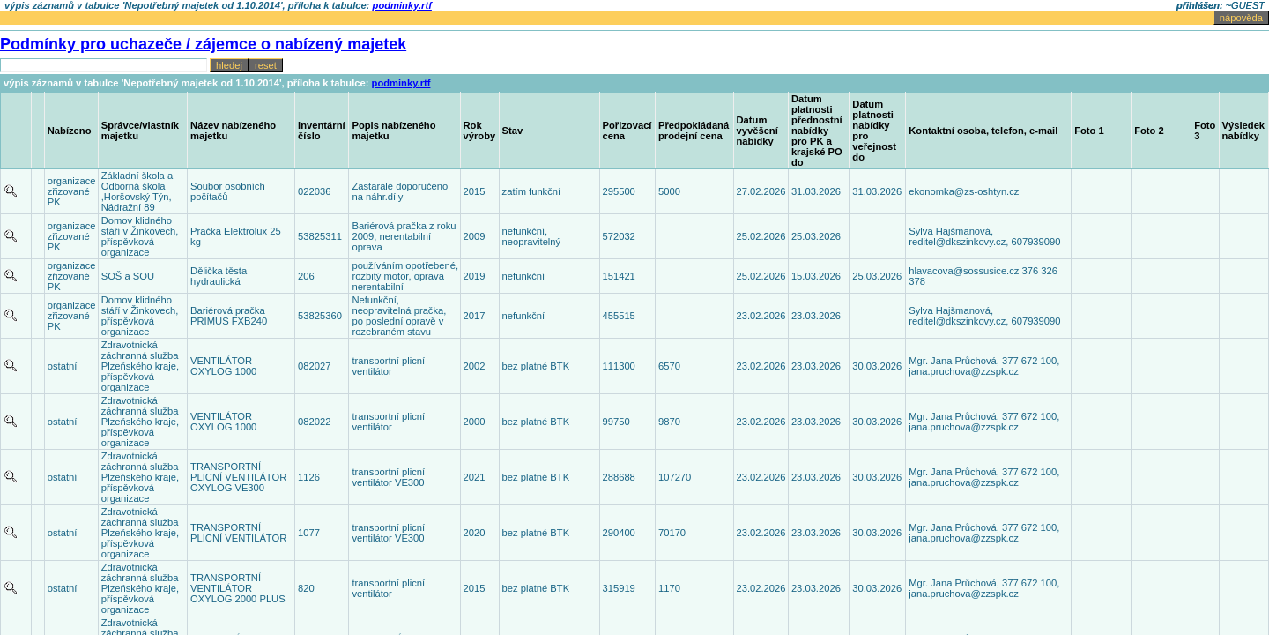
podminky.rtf (401, 83)
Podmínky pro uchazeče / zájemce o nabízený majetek (203, 44)
